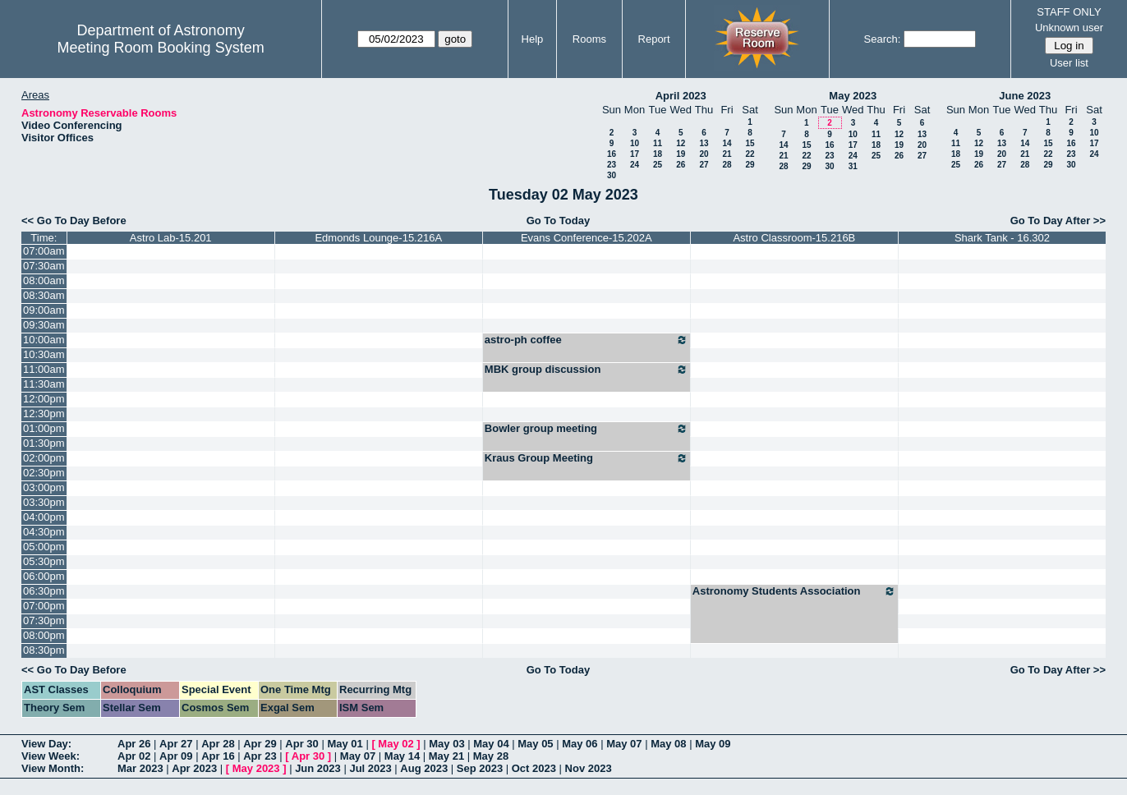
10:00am (44, 339)
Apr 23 (259, 756)
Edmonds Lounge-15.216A (378, 238)
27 (703, 164)
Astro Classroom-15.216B (794, 238)
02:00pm (44, 458)
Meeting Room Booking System (161, 47)
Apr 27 (175, 744)
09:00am (44, 310)
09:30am (44, 325)
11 (657, 143)
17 (634, 154)
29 (749, 164)
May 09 (712, 744)
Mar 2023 (140, 768)
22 (749, 154)
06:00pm (44, 576)
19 (680, 154)
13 (703, 143)
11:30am (44, 384)
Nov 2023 (588, 768)
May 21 (446, 756)
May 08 (668, 744)
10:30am (44, 354)
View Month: (52, 768)
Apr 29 (259, 744)
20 (703, 154)
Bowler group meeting (586, 428)
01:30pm (44, 443)
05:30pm (44, 561)
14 (726, 143)
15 (749, 143)
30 (611, 175)
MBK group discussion (586, 369)
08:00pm (44, 635)
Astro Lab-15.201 (171, 238)
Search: (882, 39)
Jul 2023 (370, 768)
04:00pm (44, 517)
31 (853, 166)
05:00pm (44, 546)
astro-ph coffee (586, 340)
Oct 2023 (534, 768)
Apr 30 (301, 744)
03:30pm (44, 502)
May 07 (624, 744)
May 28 (490, 756)
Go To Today (559, 220)
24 (634, 164)
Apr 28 (217, 744)
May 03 (446, 744)
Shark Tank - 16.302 (1002, 238)
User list (1069, 63)
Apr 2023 (194, 768)
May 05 (535, 744)
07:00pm (44, 606)
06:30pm (44, 591)
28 (726, 164)
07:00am (44, 251)
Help (533, 39)
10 (634, 143)
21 (726, 154)
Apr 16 (217, 756)
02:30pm (44, 472)
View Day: (46, 744)
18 (657, 154)
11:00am (44, 369)
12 (680, 143)
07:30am (44, 266)
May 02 (395, 744)
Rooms (589, 39)
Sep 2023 (480, 768)
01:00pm (44, 428)
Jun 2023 (318, 768)
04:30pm (44, 532)
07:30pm (44, 620)
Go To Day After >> (1058, 220)
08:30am (44, 295)
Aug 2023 (424, 768)
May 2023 (852, 96)
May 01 (344, 744)
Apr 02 (133, 756)
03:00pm (44, 487)
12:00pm (44, 399)
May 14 (402, 756)
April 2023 (681, 96)
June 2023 (1025, 96)
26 (680, 164)
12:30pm (44, 413)
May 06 (579, 744)
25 (657, 164)
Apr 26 (133, 744)
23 (611, 164)
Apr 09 (175, 756)
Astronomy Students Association (794, 591)
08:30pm (44, 650)
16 (611, 154)
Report (654, 39)
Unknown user (1069, 27)
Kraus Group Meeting (586, 458)
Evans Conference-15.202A (586, 238)
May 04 (490, 744)
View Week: (50, 756)
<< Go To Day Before (73, 220)
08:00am (44, 280)
